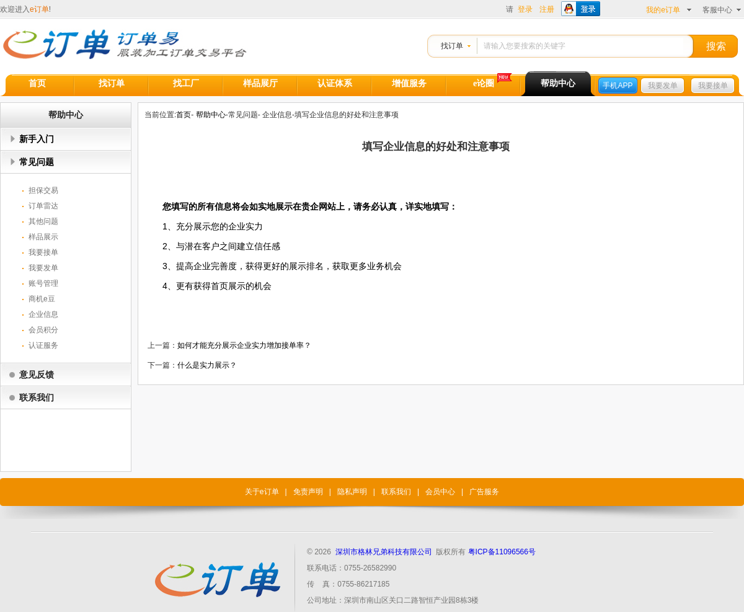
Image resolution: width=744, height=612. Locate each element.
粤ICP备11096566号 (502, 552)
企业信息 (43, 314)
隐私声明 (352, 491)
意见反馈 (36, 374)
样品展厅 (260, 83)
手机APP (617, 85)
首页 (37, 83)
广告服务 (484, 491)
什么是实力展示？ (207, 365)
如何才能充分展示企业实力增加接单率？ (244, 345)
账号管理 (43, 283)
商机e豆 (42, 299)
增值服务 (409, 83)
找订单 (452, 46)
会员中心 (440, 491)
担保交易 (43, 190)
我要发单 (663, 85)
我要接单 (713, 85)
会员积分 (43, 330)
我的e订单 (663, 10)
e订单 (39, 9)
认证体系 (334, 83)
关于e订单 (262, 491)
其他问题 (43, 221)
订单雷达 (43, 206)
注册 (546, 9)
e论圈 (483, 83)
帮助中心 (558, 83)
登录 (525, 9)
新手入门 (36, 139)
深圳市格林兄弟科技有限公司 (383, 552)
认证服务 (43, 345)
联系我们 (36, 397)
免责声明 (308, 491)
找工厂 (186, 83)
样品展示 (43, 237)
